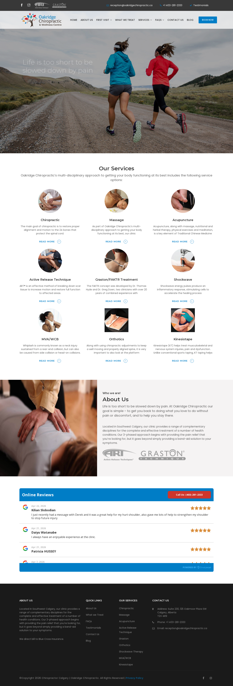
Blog (190, 20)
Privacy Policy (134, 678)
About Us (87, 20)
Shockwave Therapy (131, 651)
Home (73, 20)
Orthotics (124, 645)
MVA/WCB (125, 658)
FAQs (159, 20)
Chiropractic (126, 608)
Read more (50, 242)
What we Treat (125, 20)
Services (145, 20)
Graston (124, 638)
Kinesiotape (126, 664)
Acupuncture (127, 621)
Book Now (208, 19)
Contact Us (175, 20)
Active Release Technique (127, 630)
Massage (124, 615)
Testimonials (200, 5)
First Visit (104, 20)
